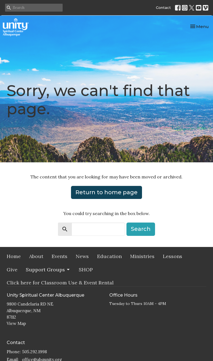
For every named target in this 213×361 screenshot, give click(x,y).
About (36, 256)
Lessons (172, 256)
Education (109, 256)
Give (12, 269)
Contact (163, 7)
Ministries (142, 256)
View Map (16, 323)
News (82, 256)
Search (141, 229)
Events (59, 256)
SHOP (86, 269)
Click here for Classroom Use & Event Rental (60, 282)
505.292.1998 (34, 351)
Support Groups (48, 269)
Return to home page (106, 192)
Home (14, 256)
